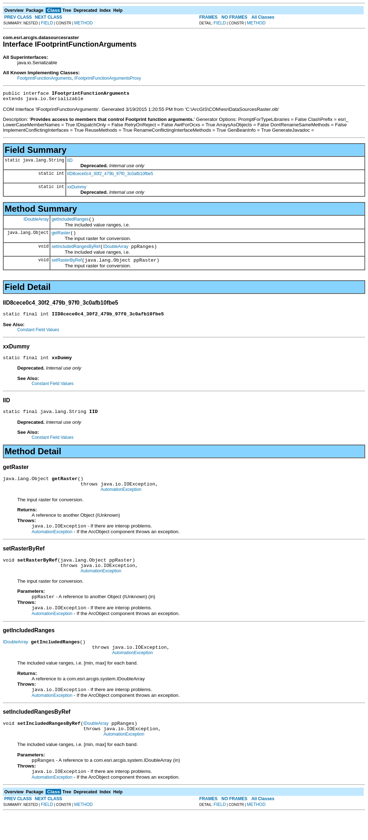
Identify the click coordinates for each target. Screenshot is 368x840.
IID (70, 162)
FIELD (47, 22)
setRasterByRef (66, 266)
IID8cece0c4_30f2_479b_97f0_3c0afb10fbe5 (110, 175)
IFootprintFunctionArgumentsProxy (107, 78)
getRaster (60, 237)
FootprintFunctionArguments (44, 78)
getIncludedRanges (69, 222)
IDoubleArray (36, 222)
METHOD (83, 22)
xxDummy (76, 189)
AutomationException (121, 502)
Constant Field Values (38, 337)
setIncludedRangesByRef (75, 251)
